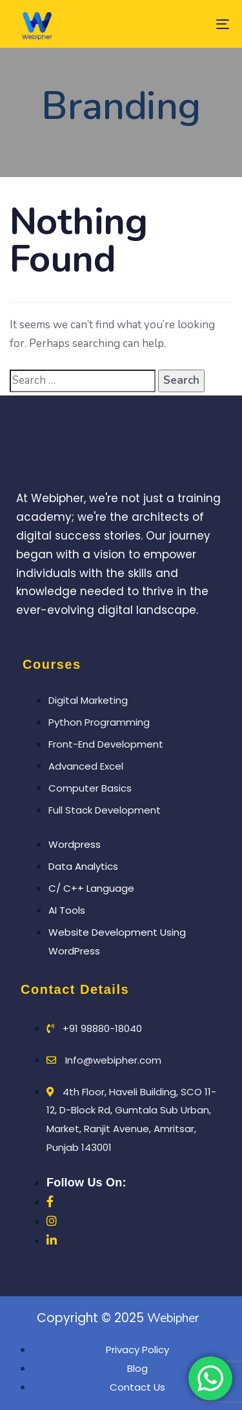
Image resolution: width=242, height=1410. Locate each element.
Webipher (173, 1318)
